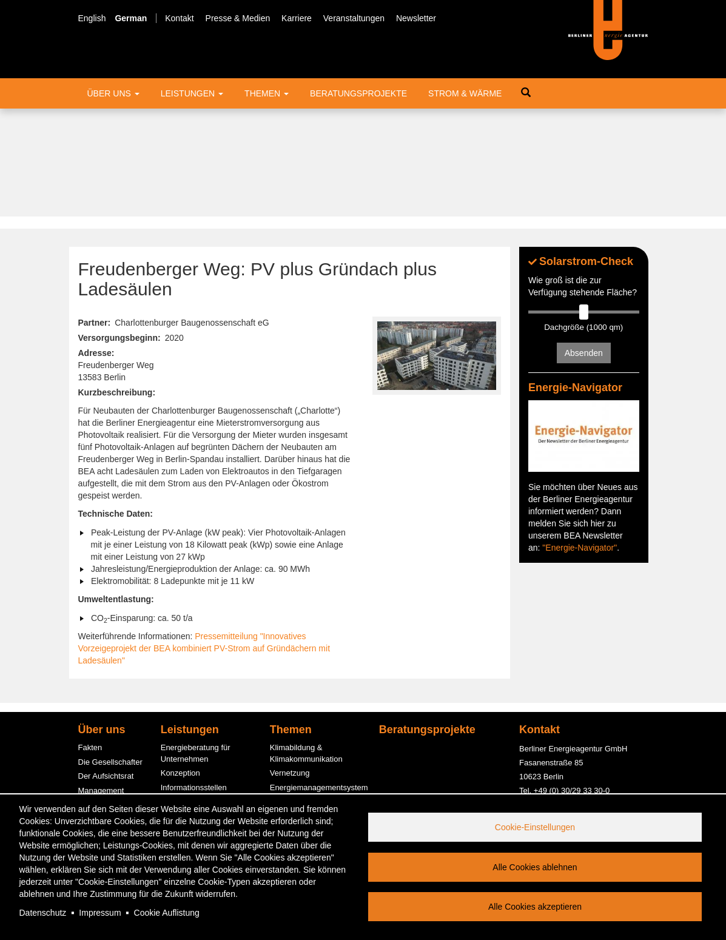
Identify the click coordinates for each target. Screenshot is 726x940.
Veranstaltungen (354, 18)
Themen (266, 93)
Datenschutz (43, 913)
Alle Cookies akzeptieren (535, 906)
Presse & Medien (238, 18)
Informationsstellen (194, 678)
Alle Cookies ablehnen (534, 867)
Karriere (296, 18)
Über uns (113, 93)
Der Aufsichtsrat (106, 668)
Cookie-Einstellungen (535, 827)
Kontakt (179, 18)
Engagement (100, 725)
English (92, 18)
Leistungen (192, 93)
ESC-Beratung (186, 707)
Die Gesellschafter (110, 653)
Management (101, 682)
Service (91, 768)
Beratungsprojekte (358, 93)
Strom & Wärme (465, 93)
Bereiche (93, 710)
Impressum (100, 913)
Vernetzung (290, 665)
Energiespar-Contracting (312, 784)
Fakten (90, 639)
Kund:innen (98, 739)
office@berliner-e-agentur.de (569, 709)
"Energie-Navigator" (579, 439)
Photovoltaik (291, 769)
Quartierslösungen (302, 755)
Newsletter (416, 18)
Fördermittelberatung (197, 693)
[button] (437, 247)
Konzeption (180, 665)
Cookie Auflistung (167, 913)
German (131, 18)
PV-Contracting (187, 772)
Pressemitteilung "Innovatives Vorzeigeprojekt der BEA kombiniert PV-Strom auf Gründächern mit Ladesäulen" (204, 540)
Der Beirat (96, 696)
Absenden (584, 245)
